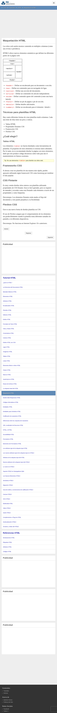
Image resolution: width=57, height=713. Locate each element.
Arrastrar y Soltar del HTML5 (11, 525)
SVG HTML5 (6, 497)
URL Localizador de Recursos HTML (13, 423)
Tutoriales (12, 7)
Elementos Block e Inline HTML (11, 364)
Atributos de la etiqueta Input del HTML (14, 456)
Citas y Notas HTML (8, 327)
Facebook (6, 707)
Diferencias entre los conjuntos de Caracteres (15, 419)
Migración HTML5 (8, 483)
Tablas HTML (6, 354)
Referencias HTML (11, 531)
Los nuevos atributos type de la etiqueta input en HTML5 (18, 451)
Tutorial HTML (9, 276)
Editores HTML (7, 313)
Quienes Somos (8, 698)
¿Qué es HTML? (7, 281)
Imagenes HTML (7, 350)
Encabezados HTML (8, 304)
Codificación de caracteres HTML (12, 414)
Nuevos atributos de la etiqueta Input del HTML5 (16, 460)
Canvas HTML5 (7, 492)
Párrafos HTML (7, 308)
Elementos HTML (8, 295)
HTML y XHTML (7, 428)
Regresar (28, 231)
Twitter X (6, 709)
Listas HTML (6, 359)
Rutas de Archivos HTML (10, 382)
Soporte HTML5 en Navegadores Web (13, 469)
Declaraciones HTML (9, 536)
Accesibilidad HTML (8, 433)
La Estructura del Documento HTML (13, 285)
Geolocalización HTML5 (9, 520)
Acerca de (5, 695)
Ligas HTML (6, 345)
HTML (19, 7)
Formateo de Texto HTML (10, 322)
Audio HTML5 (7, 511)
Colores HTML (7, 336)
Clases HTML (7, 368)
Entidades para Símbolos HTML (12, 410)
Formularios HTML (8, 437)
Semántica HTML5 (8, 479)
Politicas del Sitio (8, 700)
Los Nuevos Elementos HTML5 (11, 474)
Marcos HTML (7, 373)
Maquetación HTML (30, 7)
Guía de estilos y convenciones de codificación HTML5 (18, 488)
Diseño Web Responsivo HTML (11, 396)
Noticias (6, 691)
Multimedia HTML (8, 502)
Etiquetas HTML (7, 540)
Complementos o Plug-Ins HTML (12, 515)
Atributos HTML (7, 299)
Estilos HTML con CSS (9, 341)
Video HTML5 (7, 506)
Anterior (6, 227)
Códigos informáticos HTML (10, 400)
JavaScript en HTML (8, 377)
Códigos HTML (7, 550)
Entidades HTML (7, 405)
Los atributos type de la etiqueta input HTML (15, 446)
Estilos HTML (6, 318)
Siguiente (50, 236)
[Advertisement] (28, 23)
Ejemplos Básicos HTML (10, 290)
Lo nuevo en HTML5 (8, 465)
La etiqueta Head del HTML (10, 387)
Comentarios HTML (8, 331)
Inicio (5, 7)
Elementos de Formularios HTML (12, 442)
